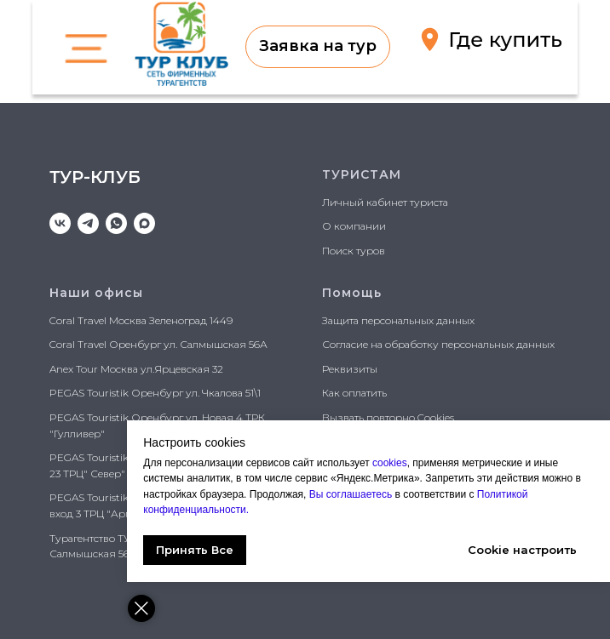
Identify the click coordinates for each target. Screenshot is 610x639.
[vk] (60, 223)
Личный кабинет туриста (385, 202)
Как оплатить (354, 392)
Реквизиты (349, 368)
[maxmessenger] (144, 223)
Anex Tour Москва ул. (101, 368)
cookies (390, 463)
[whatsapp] (116, 223)
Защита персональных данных (398, 320)
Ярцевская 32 (188, 368)
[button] (317, 47)
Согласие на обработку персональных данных (438, 344)
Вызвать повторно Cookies (388, 417)
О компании (354, 226)
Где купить (505, 39)
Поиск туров (353, 250)
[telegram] (88, 223)
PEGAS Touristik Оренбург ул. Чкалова (146, 392)
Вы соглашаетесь (353, 494)
